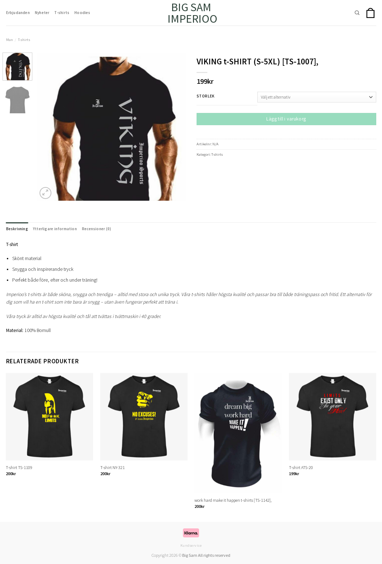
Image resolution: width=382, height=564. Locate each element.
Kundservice (191, 545)
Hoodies (82, 12)
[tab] (17, 229)
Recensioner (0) (96, 228)
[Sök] (357, 12)
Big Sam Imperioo (191, 12)
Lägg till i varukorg (286, 119)
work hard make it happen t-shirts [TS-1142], (233, 500)
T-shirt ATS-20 (301, 467)
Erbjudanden (18, 12)
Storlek (206, 96)
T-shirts (61, 12)
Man (9, 39)
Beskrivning (17, 228)
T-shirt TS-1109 (19, 467)
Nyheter (42, 12)
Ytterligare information (55, 228)
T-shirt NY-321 (112, 467)
